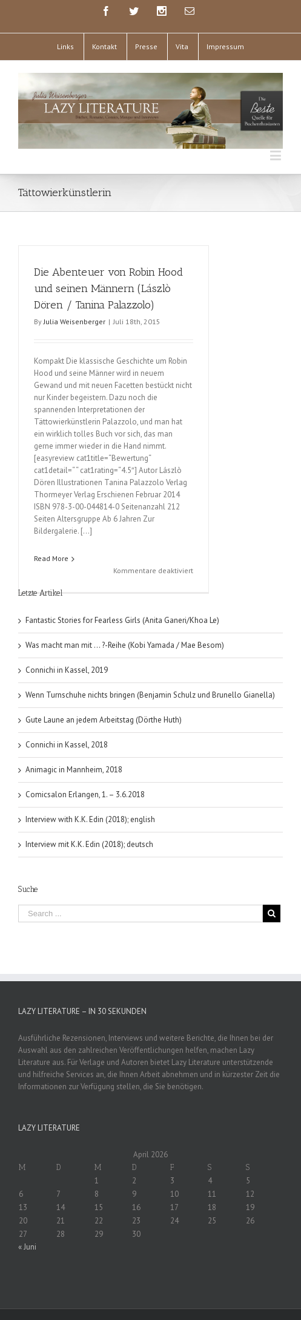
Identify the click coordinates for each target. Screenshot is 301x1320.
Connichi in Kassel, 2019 (66, 646)
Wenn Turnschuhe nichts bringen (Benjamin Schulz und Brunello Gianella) (150, 671)
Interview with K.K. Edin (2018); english (90, 796)
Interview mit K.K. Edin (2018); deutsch (89, 820)
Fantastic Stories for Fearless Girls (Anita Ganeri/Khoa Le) (122, 596)
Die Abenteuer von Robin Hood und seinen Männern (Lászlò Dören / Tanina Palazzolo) (108, 288)
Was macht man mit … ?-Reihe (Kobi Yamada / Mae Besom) (124, 621)
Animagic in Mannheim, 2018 (73, 746)
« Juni (27, 1223)
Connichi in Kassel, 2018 (66, 721)
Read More (51, 558)
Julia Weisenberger (74, 321)
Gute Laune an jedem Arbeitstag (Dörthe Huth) (103, 696)
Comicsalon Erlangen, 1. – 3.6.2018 (85, 771)
